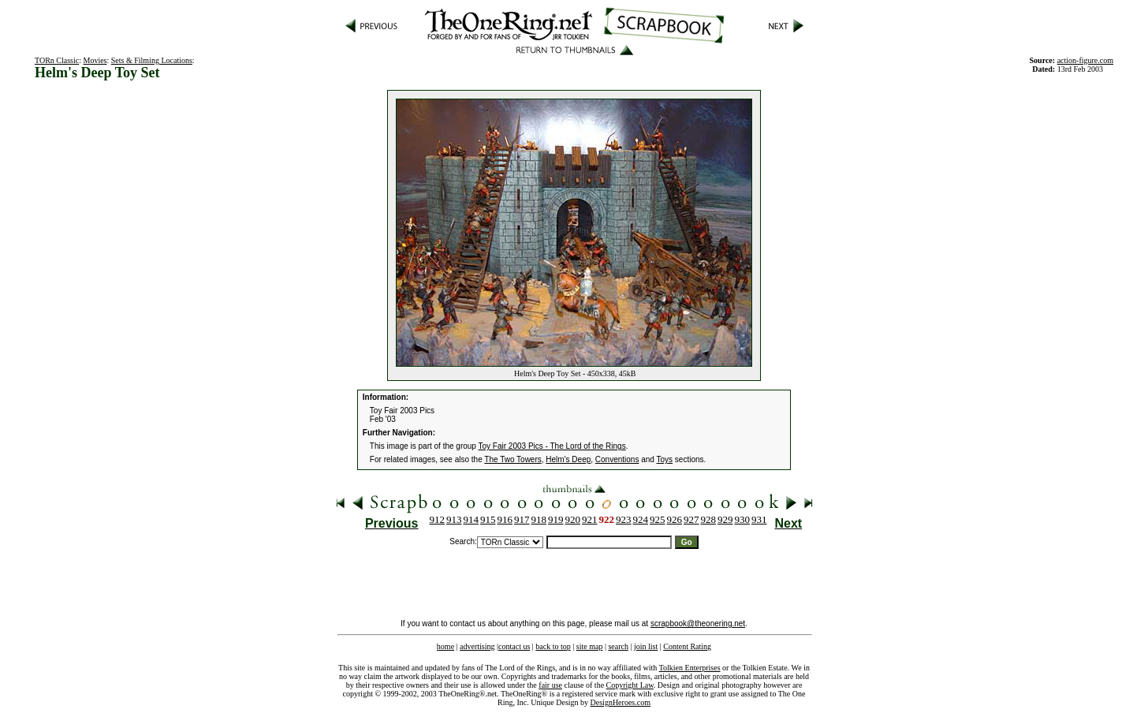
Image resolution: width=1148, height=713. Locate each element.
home (445, 646)
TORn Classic (57, 60)
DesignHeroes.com (620, 702)
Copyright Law (630, 685)
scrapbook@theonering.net (697, 623)
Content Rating (687, 646)
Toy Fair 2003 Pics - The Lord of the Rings (552, 446)
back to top (552, 646)
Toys (664, 459)
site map (589, 646)
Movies (95, 60)
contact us (514, 646)
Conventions (617, 459)
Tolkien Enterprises (690, 667)
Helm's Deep (568, 459)
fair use (550, 685)
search (618, 646)
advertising (477, 646)
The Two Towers (512, 459)
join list (646, 646)
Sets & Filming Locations (151, 60)
